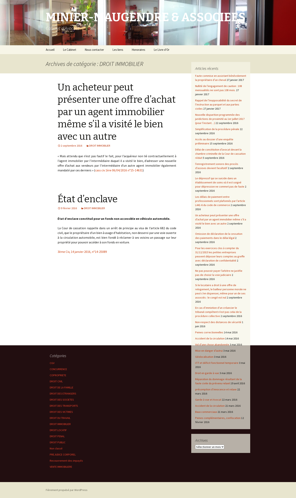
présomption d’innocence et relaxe (216, 389)
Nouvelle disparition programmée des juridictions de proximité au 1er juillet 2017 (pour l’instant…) (220, 119)
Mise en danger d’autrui (209, 350)
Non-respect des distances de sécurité (218, 322)
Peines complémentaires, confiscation (218, 418)
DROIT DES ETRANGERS (63, 393)
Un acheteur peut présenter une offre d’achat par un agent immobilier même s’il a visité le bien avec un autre (117, 112)
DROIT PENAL (57, 436)
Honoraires (138, 50)
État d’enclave (88, 199)
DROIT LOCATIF (58, 430)
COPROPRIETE (58, 375)
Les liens (117, 50)
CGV (52, 363)
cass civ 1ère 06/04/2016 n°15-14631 (119, 170)
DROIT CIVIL (56, 381)
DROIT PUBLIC (57, 442)
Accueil (50, 50)
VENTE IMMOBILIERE (61, 466)
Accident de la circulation (210, 338)
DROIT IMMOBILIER (99, 145)
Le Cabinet (69, 50)
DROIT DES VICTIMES (61, 412)
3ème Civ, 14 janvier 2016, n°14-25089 (82, 252)
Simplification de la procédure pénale (217, 129)
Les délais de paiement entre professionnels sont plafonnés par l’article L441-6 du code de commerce (220, 201)
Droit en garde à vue (207, 373)
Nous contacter (94, 50)
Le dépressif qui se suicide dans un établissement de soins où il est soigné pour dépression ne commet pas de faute (219, 182)
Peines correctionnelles (209, 332)
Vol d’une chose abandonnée (212, 344)
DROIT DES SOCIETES (62, 399)
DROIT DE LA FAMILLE (61, 387)
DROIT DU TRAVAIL (60, 418)
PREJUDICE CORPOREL (63, 454)
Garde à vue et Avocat (208, 399)
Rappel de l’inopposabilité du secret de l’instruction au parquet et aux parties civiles (218, 104)
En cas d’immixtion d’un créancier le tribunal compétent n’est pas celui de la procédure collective (218, 312)
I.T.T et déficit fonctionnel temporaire (216, 363)
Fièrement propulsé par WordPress (66, 490)
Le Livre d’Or (161, 50)
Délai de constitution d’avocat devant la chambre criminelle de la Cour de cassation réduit (220, 154)
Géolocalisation (204, 356)
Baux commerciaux (206, 412)
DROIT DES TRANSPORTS (64, 405)
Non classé (56, 448)
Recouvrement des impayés (66, 460)
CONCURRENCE (58, 369)
